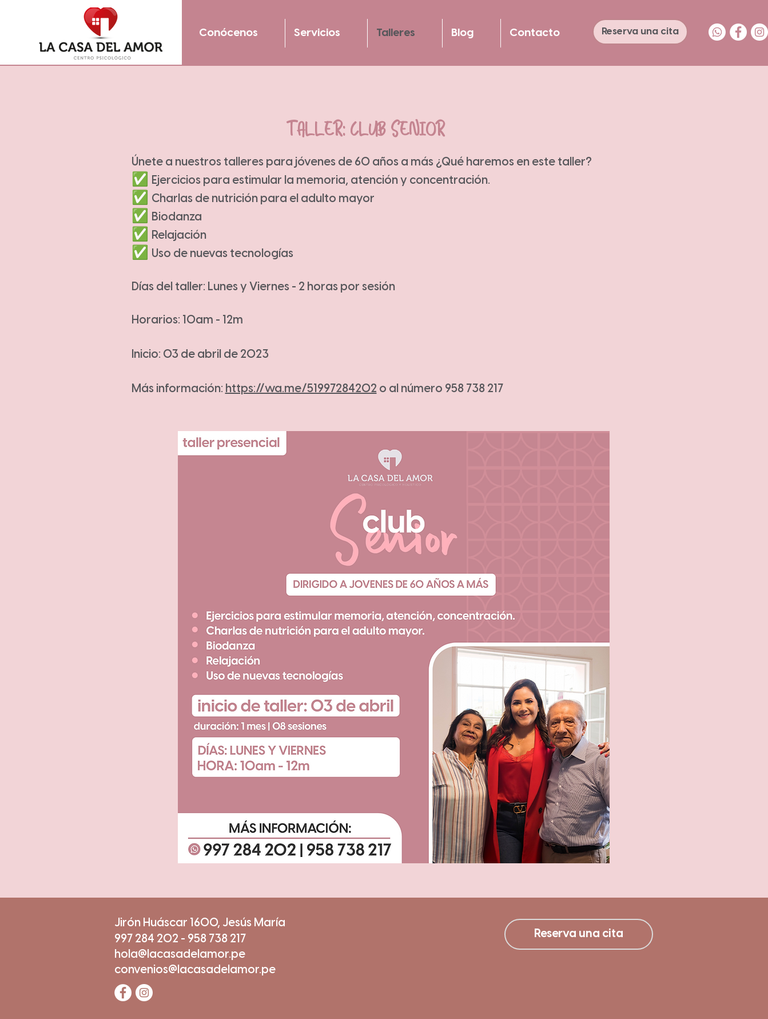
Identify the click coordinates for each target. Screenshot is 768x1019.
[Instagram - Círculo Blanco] (759, 32)
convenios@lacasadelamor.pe (195, 970)
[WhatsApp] (717, 32)
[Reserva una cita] (640, 32)
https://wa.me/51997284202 (301, 389)
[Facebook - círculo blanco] (738, 32)
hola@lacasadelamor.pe (179, 955)
